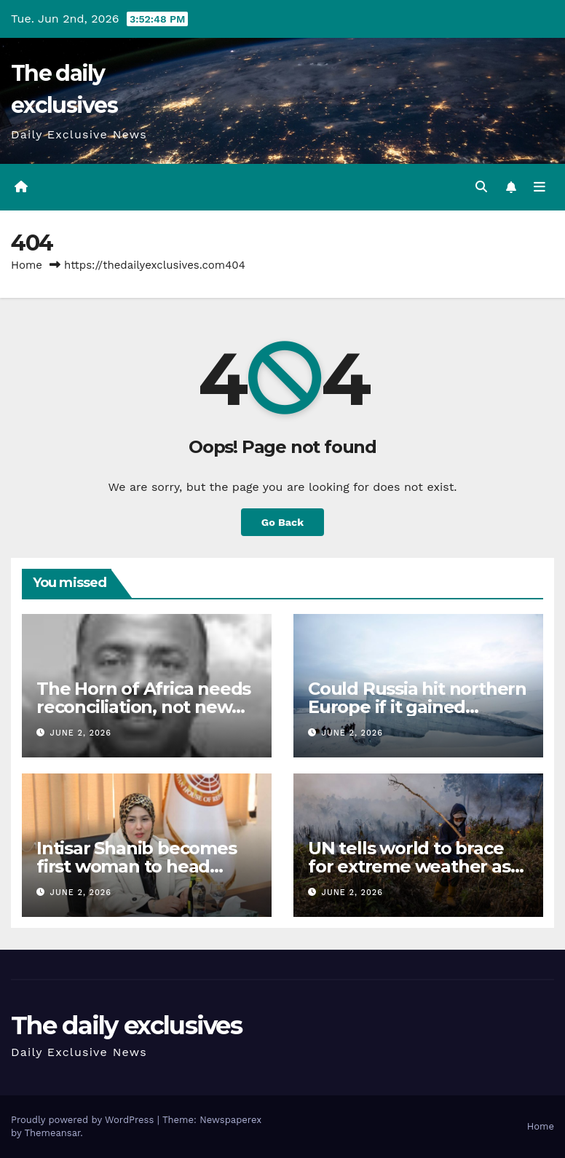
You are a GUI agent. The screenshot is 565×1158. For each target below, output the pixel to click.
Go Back (282, 522)
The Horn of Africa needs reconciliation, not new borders (143, 707)
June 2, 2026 (80, 733)
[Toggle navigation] (539, 187)
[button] (481, 187)
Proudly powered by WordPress (84, 1119)
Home (26, 265)
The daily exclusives (126, 1025)
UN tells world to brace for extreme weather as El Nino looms (409, 866)
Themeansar (52, 1132)
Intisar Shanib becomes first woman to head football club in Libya (136, 866)
